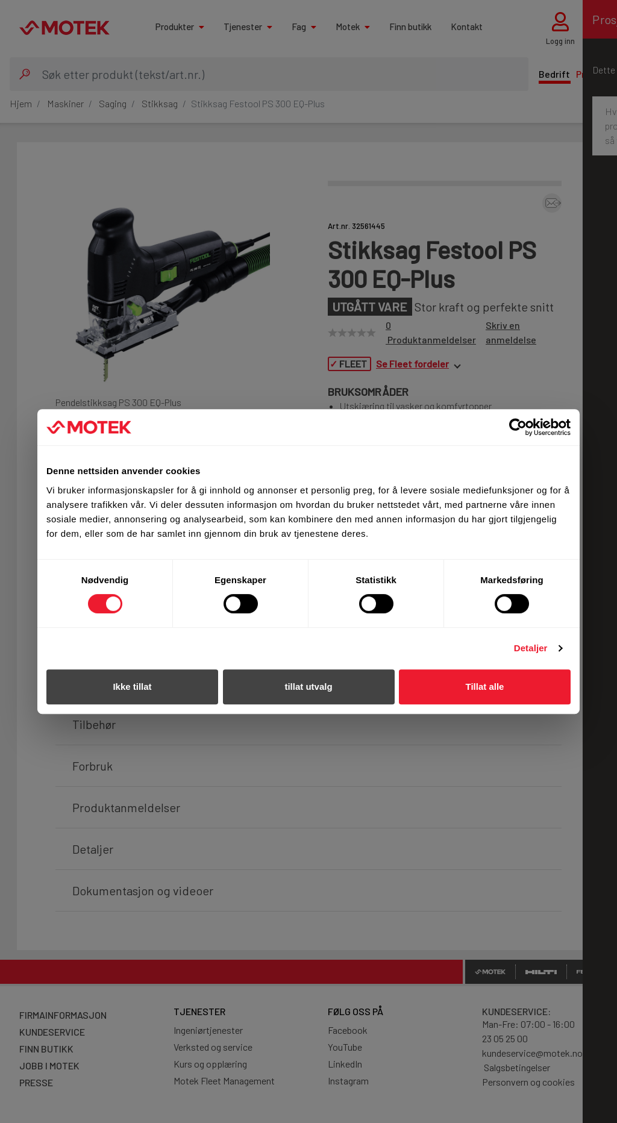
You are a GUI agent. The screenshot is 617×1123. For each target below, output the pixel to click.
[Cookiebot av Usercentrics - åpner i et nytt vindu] (518, 427)
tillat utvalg (308, 686)
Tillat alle (485, 686)
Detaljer (531, 648)
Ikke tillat (132, 686)
